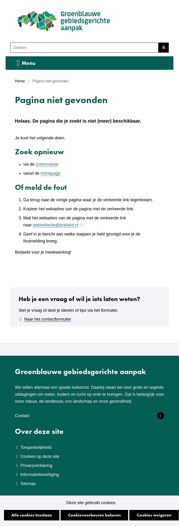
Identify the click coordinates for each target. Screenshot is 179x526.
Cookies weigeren (154, 515)
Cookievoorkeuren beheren (94, 515)
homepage (50, 173)
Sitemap (28, 483)
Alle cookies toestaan (31, 515)
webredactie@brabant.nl (58, 225)
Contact (22, 415)
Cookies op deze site (39, 456)
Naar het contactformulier (47, 319)
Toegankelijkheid (35, 447)
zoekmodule (47, 164)
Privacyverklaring (36, 465)
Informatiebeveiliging (39, 474)
